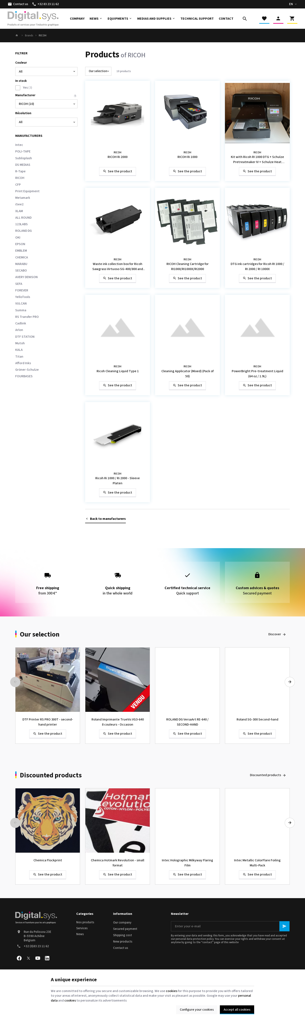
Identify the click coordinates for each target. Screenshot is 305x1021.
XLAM (19, 211)
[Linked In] (47, 958)
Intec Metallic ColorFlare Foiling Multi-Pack (257, 863)
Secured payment (125, 929)
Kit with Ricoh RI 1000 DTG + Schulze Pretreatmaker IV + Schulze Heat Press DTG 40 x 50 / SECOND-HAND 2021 (257, 160)
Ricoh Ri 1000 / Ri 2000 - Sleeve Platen (117, 481)
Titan (19, 356)
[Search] (245, 19)
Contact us (120, 948)
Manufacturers (28, 135)
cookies (171, 991)
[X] (28, 958)
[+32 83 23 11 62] (45, 4)
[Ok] (284, 926)
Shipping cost (122, 935)
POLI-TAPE (22, 151)
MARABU (21, 264)
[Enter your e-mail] (230, 926)
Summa (20, 310)
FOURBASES (24, 376)
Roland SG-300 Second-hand (257, 719)
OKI (17, 237)
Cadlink (20, 323)
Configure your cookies (197, 1009)
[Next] (290, 682)
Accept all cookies (237, 1009)
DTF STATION (25, 336)
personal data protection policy (195, 939)
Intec (19, 145)
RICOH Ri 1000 (187, 157)
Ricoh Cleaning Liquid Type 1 (118, 371)
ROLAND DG (23, 230)
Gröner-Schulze (27, 369)
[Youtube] (38, 958)
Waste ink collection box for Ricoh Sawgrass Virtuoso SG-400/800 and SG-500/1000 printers (117, 267)
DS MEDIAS (22, 164)
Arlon (19, 330)
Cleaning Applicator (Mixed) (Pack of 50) (187, 374)
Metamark (22, 197)
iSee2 (19, 204)
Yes (27, 87)
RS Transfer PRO (27, 316)
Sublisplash (23, 158)
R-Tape (20, 171)
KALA (19, 349)
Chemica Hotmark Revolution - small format (117, 863)
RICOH (19, 178)
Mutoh (20, 343)
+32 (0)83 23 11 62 (36, 946)
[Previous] (15, 682)
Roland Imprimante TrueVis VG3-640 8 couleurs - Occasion (118, 722)
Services (82, 928)
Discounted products (51, 775)
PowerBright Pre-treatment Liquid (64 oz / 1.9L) (257, 374)
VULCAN (21, 303)
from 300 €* (47, 582)
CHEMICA (21, 257)
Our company (122, 922)
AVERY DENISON (26, 277)
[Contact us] (18, 4)
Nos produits (85, 922)
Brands (29, 35)
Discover (274, 634)
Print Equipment (27, 191)
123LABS (21, 224)
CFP (18, 184)
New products (122, 941)
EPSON (20, 244)
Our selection (40, 634)
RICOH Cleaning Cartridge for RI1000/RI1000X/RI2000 (187, 266)
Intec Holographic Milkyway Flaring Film (187, 863)
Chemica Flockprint (47, 860)
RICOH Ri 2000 (118, 157)
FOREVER (21, 290)
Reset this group (75, 96)
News (80, 934)
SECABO (21, 270)
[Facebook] (19, 958)
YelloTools (22, 297)
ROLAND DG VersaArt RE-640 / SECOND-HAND (187, 722)
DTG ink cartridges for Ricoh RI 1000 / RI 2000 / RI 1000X (257, 266)
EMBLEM (21, 250)
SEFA (18, 283)
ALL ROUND (23, 217)
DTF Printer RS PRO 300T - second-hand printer (47, 722)
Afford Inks (23, 363)
